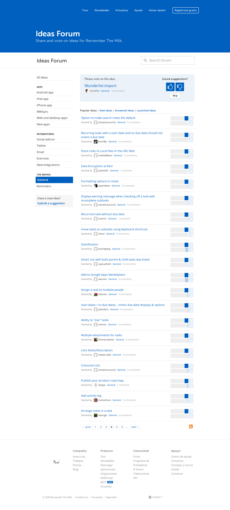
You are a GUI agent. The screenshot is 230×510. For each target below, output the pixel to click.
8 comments (125, 279)
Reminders (44, 186)
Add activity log (91, 396)
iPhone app (44, 105)
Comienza (177, 460)
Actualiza (121, 10)
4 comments (118, 90)
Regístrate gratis (186, 10)
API (135, 478)
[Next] (135, 427)
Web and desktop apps (52, 118)
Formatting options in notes (100, 181)
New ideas (106, 110)
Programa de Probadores (141, 463)
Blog (75, 469)
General (42, 180)
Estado (175, 469)
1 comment (126, 170)
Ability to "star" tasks (95, 320)
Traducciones (141, 473)
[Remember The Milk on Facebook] (169, 497)
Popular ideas (88, 110)
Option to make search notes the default (108, 118)
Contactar (177, 473)
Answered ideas (125, 110)
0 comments (128, 185)
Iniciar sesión (157, 10)
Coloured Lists (90, 365)
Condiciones (81, 497)
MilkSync (42, 112)
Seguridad (111, 497)
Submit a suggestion (51, 203)
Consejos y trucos (182, 465)
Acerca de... (80, 456)
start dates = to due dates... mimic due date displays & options (123, 305)
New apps (43, 124)
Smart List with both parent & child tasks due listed (115, 259)
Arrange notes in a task (96, 411)
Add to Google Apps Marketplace (103, 275)
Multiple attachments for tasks (101, 335)
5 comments (133, 122)
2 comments (124, 141)
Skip (175, 95)
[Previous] (86, 427)
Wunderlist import (100, 85)
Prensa (77, 465)
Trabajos (78, 460)
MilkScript (106, 478)
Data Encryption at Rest (97, 166)
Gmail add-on (46, 139)
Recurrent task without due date (103, 214)
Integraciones (108, 473)
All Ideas (42, 77)
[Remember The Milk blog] (179, 497)
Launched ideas (146, 110)
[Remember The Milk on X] (174, 497)
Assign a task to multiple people (102, 290)
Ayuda (138, 10)
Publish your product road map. (102, 380)
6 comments (128, 248)
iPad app (42, 99)
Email (40, 152)
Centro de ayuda (181, 456)
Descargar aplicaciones (107, 467)
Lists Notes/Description (97, 350)
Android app (45, 92)
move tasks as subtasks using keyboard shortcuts (114, 229)
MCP (106, 482)
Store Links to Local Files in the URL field (108, 151)
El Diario (138, 469)
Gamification (89, 244)
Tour (85, 10)
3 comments (130, 155)
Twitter (41, 146)
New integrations (48, 165)
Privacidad (96, 497)
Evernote (43, 158)
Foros (136, 456)
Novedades (102, 10)
